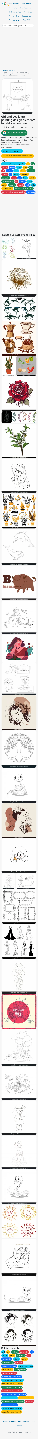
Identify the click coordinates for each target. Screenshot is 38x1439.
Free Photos (26, 4)
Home (4, 70)
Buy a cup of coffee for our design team (18, 156)
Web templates (15, 12)
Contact (19, 1425)
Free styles (26, 16)
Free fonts (13, 8)
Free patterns (14, 20)
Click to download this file (14, 133)
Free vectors (14, 4)
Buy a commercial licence (12, 151)
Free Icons (28, 12)
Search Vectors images (12, 25)
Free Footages (25, 8)
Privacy (26, 1421)
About (32, 1421)
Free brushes (14, 16)
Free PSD (26, 20)
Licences (12, 1421)
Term (19, 1421)
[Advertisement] (19, 49)
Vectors (11, 70)
